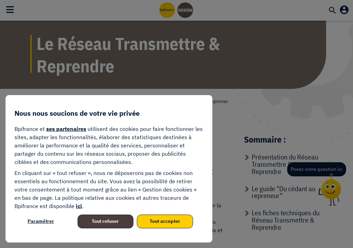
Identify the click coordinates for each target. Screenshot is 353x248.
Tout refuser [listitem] (105, 221)
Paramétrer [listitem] (41, 221)
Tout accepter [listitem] (165, 221)
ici (79, 206)
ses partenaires (66, 128)
